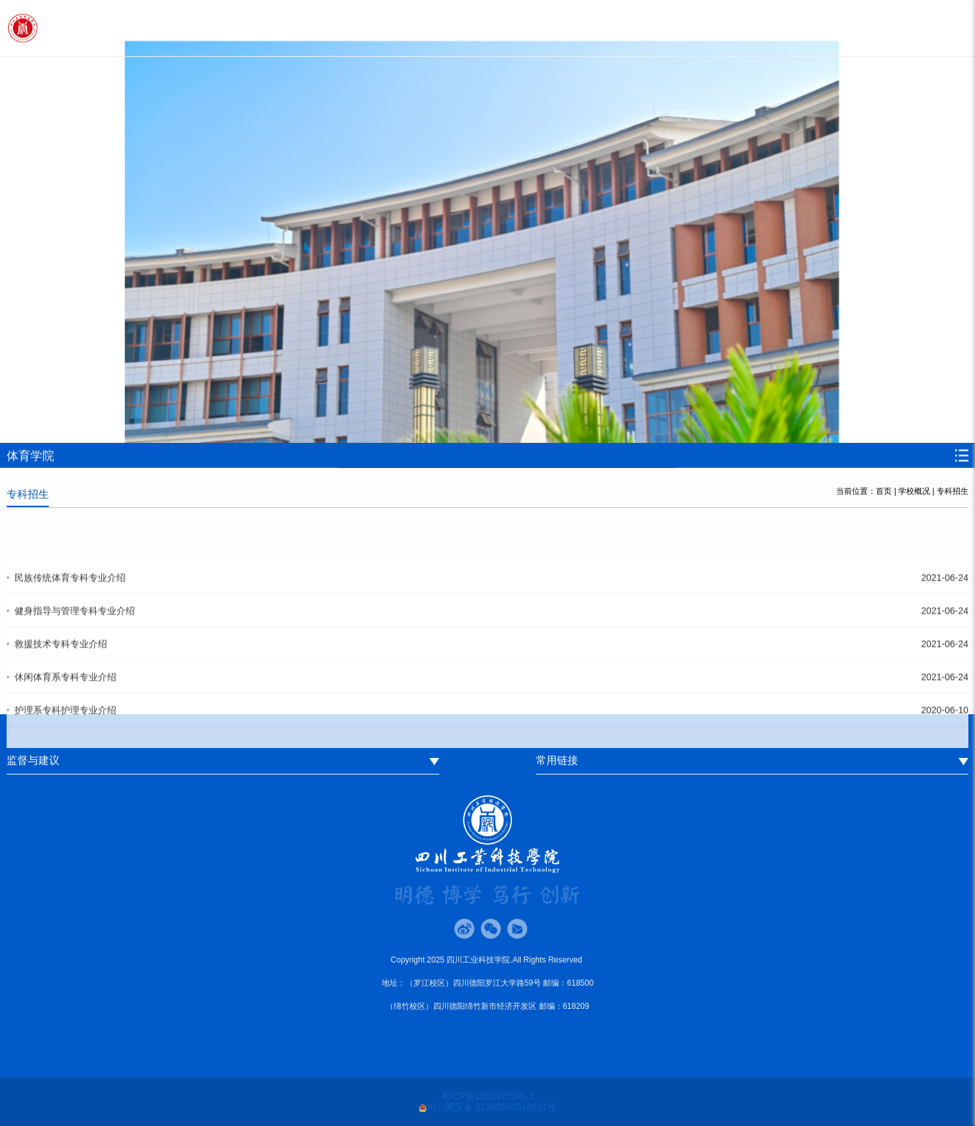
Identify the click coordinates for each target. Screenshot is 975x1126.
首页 (884, 491)
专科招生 (952, 491)
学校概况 (914, 491)
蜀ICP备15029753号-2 (487, 1096)
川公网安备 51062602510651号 (488, 1107)
